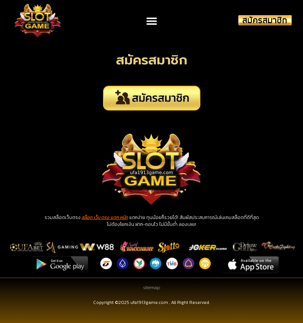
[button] (151, 20)
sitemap (151, 287)
